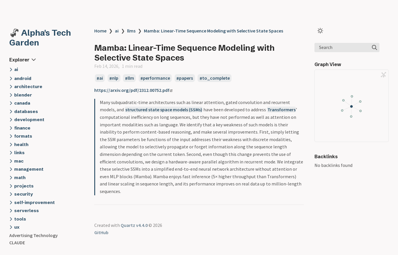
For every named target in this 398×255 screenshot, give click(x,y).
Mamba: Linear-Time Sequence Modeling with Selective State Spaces (213, 31)
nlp (115, 78)
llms (131, 31)
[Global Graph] (383, 74)
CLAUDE (17, 242)
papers (186, 78)
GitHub (101, 232)
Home (100, 31)
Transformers (281, 109)
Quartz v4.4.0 (134, 225)
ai (117, 31)
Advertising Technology (33, 235)
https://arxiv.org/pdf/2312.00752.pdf (133, 90)
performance (156, 78)
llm (131, 78)
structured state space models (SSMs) (163, 109)
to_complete (216, 78)
